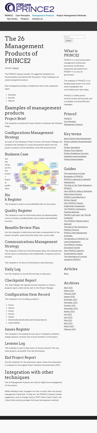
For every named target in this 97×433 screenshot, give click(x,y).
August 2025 (69, 311)
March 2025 (69, 326)
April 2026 (68, 287)
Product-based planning (73, 159)
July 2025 (68, 314)
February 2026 (70, 293)
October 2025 (70, 305)
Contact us (37, 18)
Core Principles (23, 15)
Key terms (12, 18)
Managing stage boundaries (75, 156)
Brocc (66, 273)
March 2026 (69, 290)
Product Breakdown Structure (76, 153)
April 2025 (68, 323)
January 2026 (69, 296)
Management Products (43, 15)
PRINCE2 (9, 15)
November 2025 (71, 302)
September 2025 (71, 308)
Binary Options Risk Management (77, 138)
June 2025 (68, 317)
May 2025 (68, 320)
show (16, 68)
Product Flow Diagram (73, 150)
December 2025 (70, 299)
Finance (24, 18)
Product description (72, 147)
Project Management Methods (71, 15)
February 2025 (70, 329)
